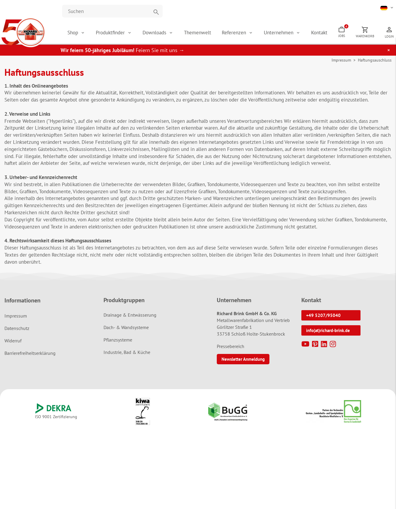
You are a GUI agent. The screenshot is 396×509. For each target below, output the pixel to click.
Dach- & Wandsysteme (126, 327)
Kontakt (319, 32)
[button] (387, 7)
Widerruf (13, 341)
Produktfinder (111, 32)
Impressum (341, 60)
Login (389, 36)
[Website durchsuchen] (112, 11)
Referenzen (235, 32)
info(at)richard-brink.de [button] (328, 330)
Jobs (343, 31)
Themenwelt (197, 32)
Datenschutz (16, 328)
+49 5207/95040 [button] (323, 315)
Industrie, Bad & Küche (127, 352)
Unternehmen (279, 32)
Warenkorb (365, 36)
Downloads (155, 32)
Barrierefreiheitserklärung (30, 353)
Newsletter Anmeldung (243, 359)
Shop (73, 32)
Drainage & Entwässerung (130, 315)
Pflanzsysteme (118, 340)
